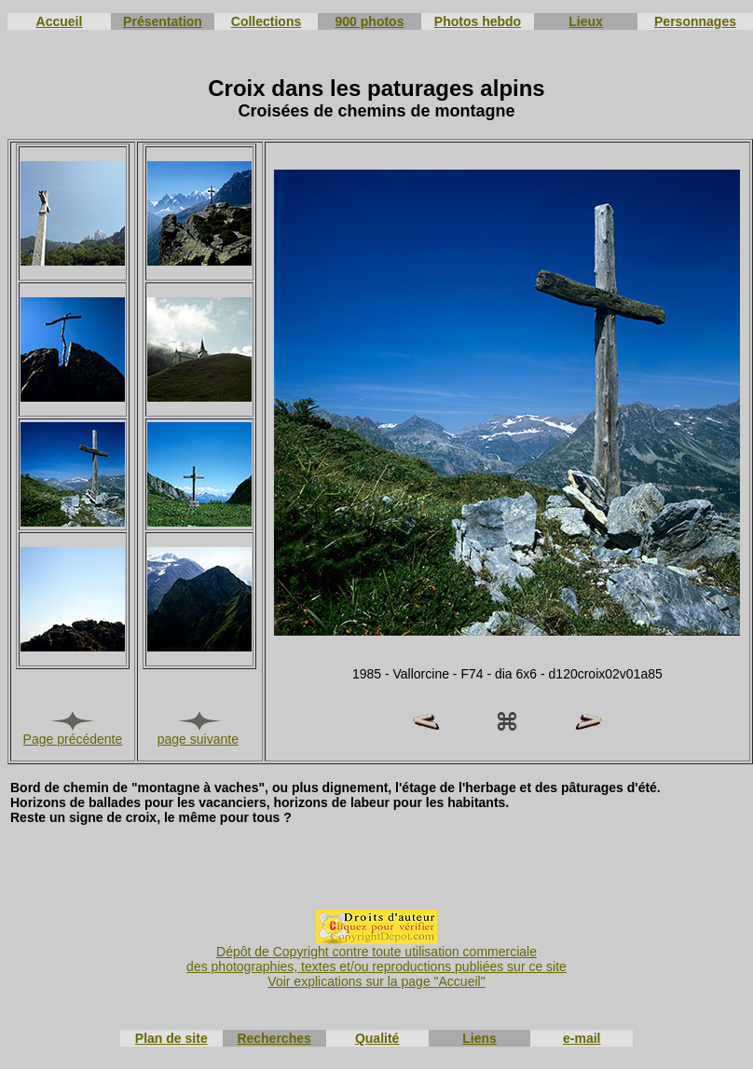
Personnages (695, 21)
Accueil (59, 21)
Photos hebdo (477, 21)
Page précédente (73, 739)
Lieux (585, 21)
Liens (479, 1038)
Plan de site (171, 1038)
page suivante (198, 739)
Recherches (273, 1038)
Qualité (377, 1038)
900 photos (369, 21)
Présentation (162, 21)
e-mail (581, 1038)
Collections (266, 21)
